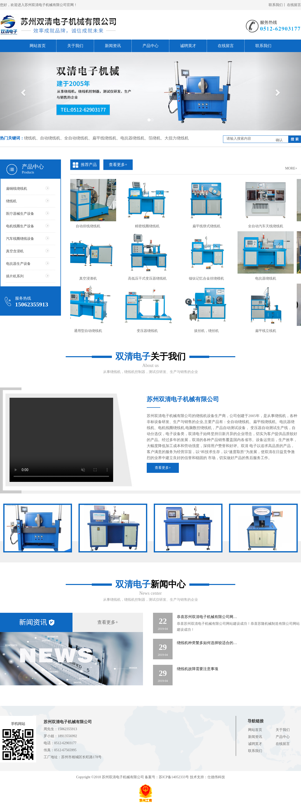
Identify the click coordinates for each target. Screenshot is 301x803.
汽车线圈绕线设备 (27, 238)
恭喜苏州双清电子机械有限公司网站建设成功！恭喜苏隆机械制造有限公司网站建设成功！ (238, 627)
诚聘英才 (188, 46)
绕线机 (27, 201)
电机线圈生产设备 (27, 226)
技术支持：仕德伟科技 (207, 777)
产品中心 (150, 46)
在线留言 (294, 5)
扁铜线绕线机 (27, 188)
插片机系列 (27, 276)
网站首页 (38, 46)
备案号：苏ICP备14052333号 (167, 777)
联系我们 (263, 46)
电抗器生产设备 (27, 263)
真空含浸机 (27, 251)
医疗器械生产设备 (27, 213)
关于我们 (75, 46)
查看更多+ (163, 468)
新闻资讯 (113, 46)
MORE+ (291, 168)
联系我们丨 (277, 5)
